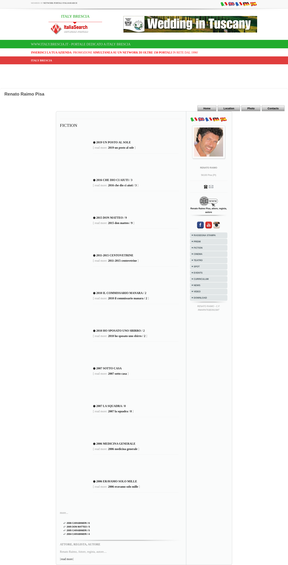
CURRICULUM (201, 279)
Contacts (273, 108)
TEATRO (198, 260)
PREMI (197, 241)
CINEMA (198, 254)
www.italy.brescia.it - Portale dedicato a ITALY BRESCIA (81, 44)
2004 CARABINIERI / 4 (78, 534)
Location (229, 108)
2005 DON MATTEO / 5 (78, 526)
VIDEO (197, 291)
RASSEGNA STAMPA (205, 235)
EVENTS (198, 273)
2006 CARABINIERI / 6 (78, 523)
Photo (251, 108)
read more (67, 559)
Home (206, 108)
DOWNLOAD (200, 298)
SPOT (197, 266)
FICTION (198, 248)
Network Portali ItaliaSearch (60, 3)
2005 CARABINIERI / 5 (78, 530)
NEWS (197, 285)
